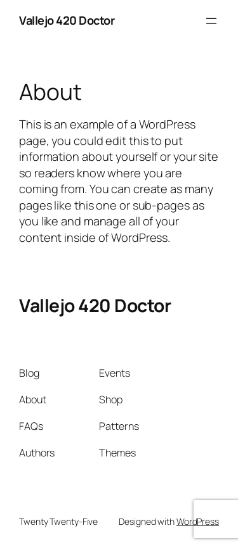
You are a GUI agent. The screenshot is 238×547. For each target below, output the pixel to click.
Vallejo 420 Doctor (66, 20)
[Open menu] (211, 20)
